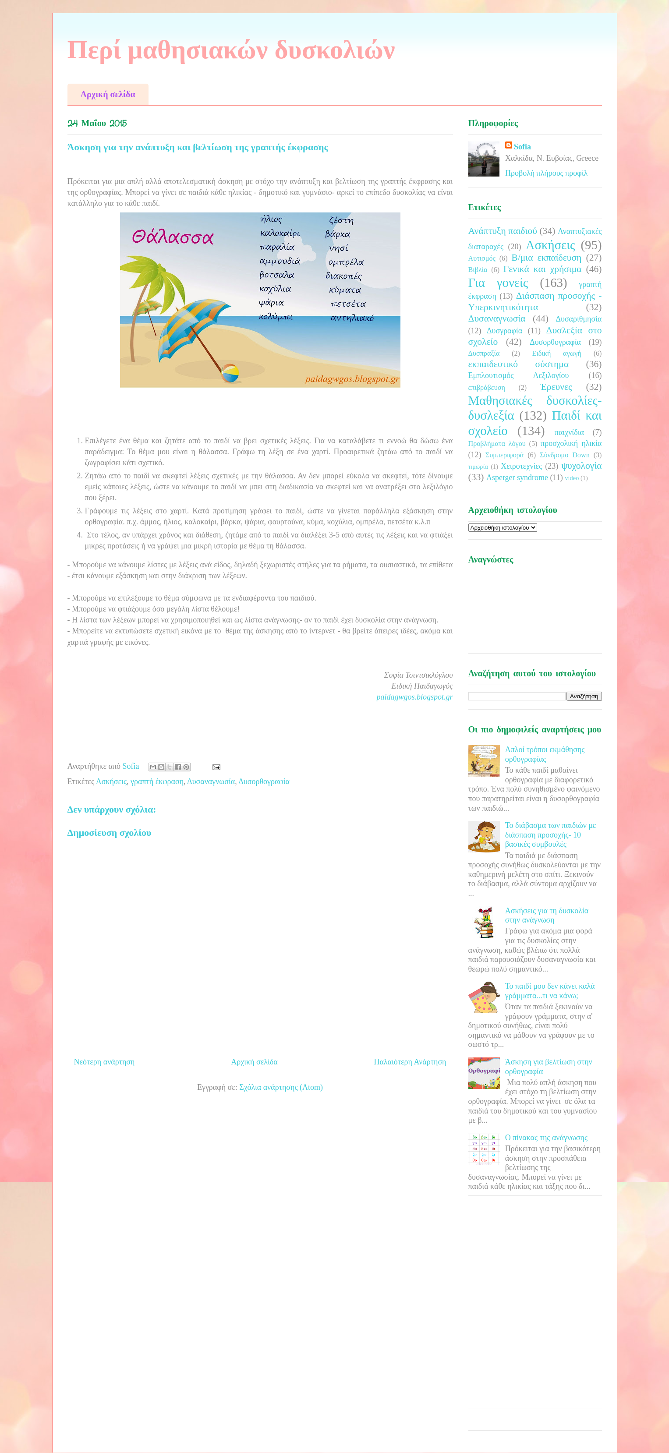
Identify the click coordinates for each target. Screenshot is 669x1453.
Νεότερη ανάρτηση (104, 1061)
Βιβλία (478, 270)
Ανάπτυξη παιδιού (502, 231)
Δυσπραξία (484, 353)
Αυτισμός (482, 258)
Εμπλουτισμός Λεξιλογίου (518, 375)
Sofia (522, 146)
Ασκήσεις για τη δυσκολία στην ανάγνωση (547, 915)
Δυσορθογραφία (264, 781)
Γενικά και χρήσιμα (542, 269)
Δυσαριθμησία (579, 319)
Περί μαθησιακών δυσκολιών (231, 49)
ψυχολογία (581, 465)
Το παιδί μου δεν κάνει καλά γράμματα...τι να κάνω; (550, 991)
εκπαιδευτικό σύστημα (518, 364)
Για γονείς (498, 283)
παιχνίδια (569, 432)
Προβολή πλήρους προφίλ (546, 173)
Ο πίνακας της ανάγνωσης (546, 1137)
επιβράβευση (486, 388)
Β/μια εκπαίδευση (546, 257)
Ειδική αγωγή (556, 353)
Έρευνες (556, 387)
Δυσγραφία (504, 330)
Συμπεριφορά (504, 455)
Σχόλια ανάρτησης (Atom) (281, 1087)
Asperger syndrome (517, 477)
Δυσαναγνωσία (211, 781)
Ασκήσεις (111, 781)
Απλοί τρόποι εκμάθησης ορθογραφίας (545, 754)
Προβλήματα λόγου (497, 444)
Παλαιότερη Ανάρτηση (410, 1061)
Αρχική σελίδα (108, 94)
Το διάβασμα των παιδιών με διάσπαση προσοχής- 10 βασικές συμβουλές (550, 834)
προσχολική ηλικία (571, 443)
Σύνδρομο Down (565, 455)
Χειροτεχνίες (521, 466)
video (572, 477)
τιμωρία (478, 466)
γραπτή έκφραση (157, 781)
